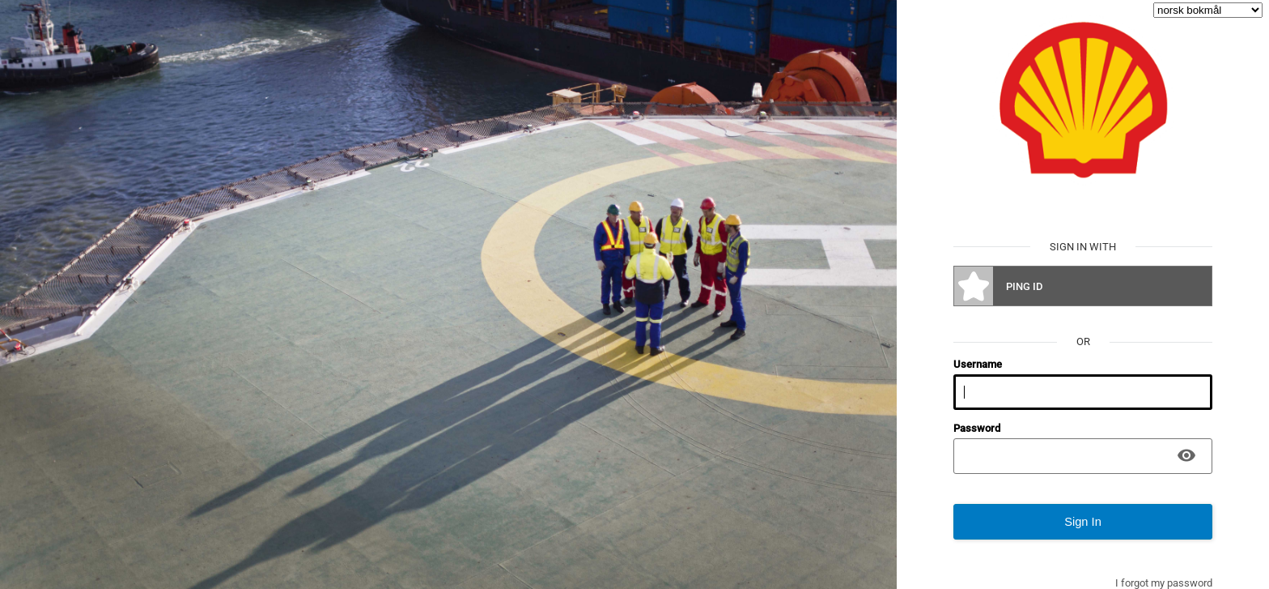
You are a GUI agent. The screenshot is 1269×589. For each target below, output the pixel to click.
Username (977, 364)
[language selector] (1208, 10)
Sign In (1082, 521)
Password (976, 428)
